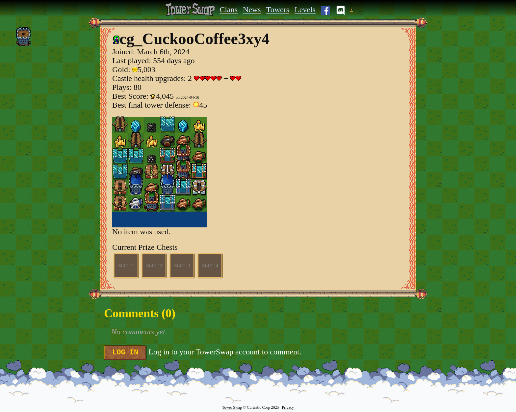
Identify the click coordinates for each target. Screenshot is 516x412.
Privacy (288, 407)
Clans (228, 9)
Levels (305, 9)
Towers (277, 9)
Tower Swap (232, 407)
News (252, 9)
